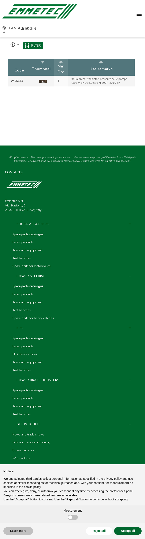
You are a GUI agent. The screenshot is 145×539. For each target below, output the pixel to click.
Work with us (21, 458)
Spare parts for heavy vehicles (33, 318)
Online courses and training (31, 442)
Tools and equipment (27, 250)
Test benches (21, 258)
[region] (72, 73)
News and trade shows (28, 434)
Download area (23, 450)
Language (16, 28)
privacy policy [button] (113, 478)
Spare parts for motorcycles (31, 266)
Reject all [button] (99, 530)
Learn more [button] (18, 530)
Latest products (23, 242)
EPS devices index (24, 354)
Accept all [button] (128, 530)
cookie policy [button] (32, 487)
